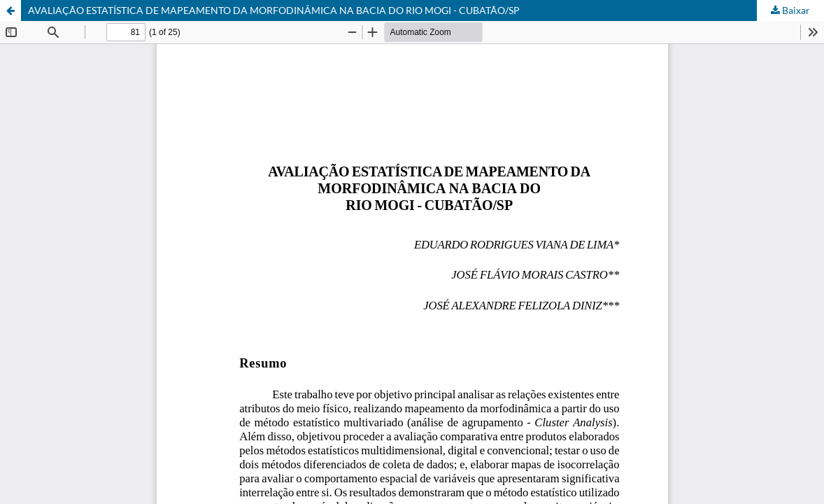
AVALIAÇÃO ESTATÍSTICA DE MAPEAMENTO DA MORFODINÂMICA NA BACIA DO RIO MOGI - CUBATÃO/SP (274, 10)
